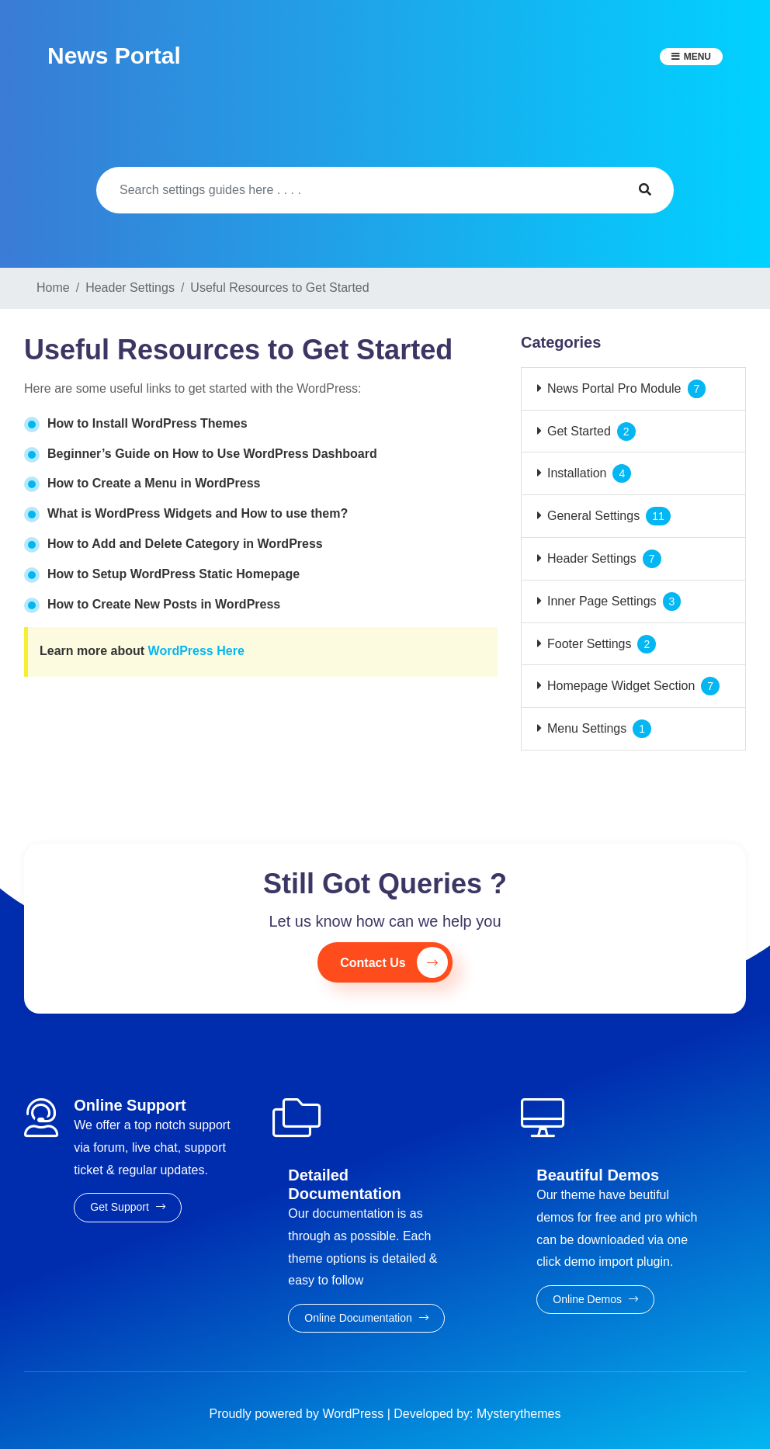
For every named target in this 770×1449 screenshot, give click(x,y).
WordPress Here (196, 650)
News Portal (114, 55)
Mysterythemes (518, 1413)
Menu (697, 56)
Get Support (127, 1207)
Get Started (579, 431)
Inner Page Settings (602, 601)
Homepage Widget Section (621, 685)
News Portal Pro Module (614, 388)
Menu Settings (586, 728)
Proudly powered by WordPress (298, 1413)
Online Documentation (366, 1318)
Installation (577, 473)
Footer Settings (589, 643)
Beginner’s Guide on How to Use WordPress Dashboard (212, 453)
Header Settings (591, 558)
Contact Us (393, 962)
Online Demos (595, 1299)
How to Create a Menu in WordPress (153, 483)
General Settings (593, 515)
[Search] (356, 190)
